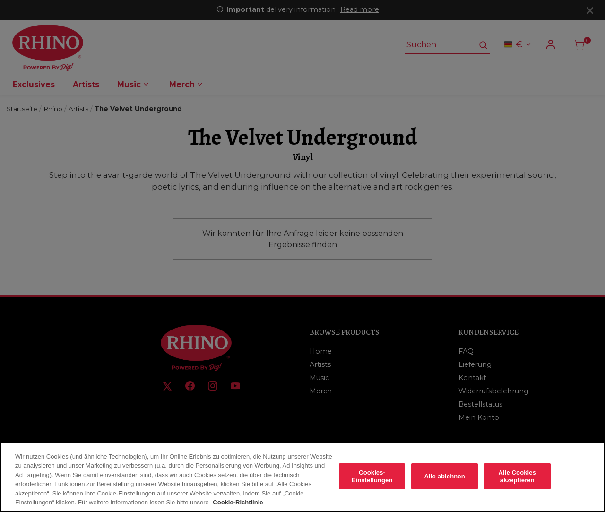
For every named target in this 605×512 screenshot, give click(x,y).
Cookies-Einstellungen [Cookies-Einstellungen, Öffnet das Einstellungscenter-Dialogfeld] (372, 484)
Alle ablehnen (444, 484)
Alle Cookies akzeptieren (517, 484)
